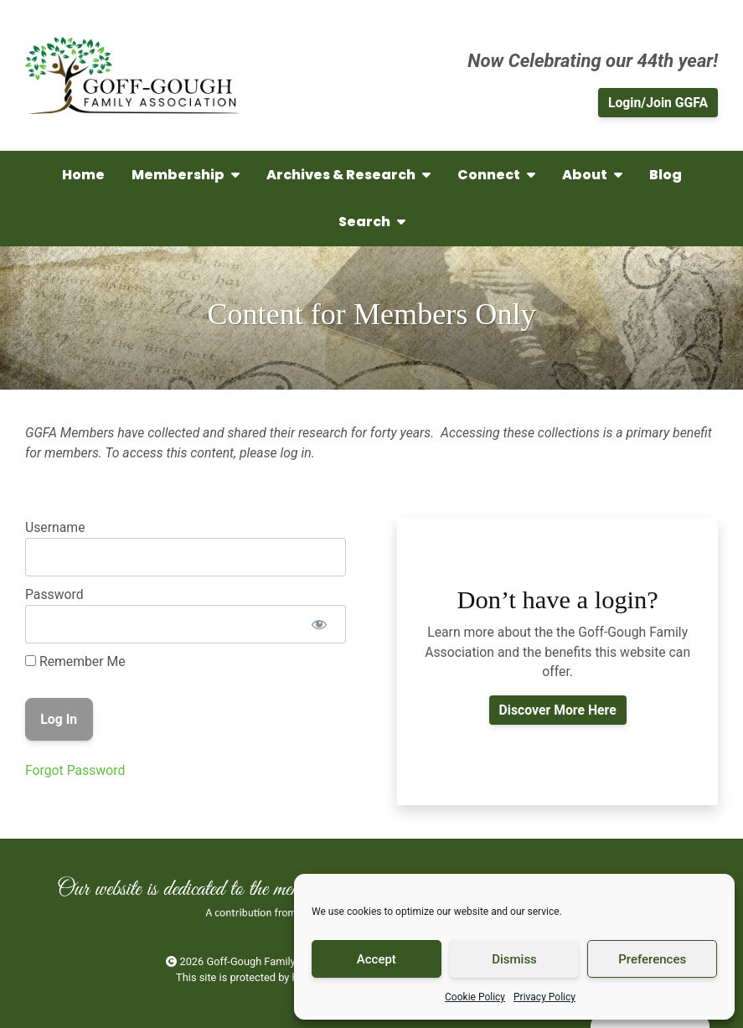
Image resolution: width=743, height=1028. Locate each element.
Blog (665, 174)
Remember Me (75, 661)
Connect (496, 174)
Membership (186, 174)
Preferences (652, 959)
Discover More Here (558, 710)
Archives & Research (348, 174)
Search (371, 221)
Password (54, 594)
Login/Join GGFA (658, 103)
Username (55, 527)
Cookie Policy (475, 997)
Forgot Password (75, 770)
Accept (376, 959)
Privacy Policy (544, 997)
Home (83, 174)
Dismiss (514, 959)
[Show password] (319, 624)
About (592, 174)
